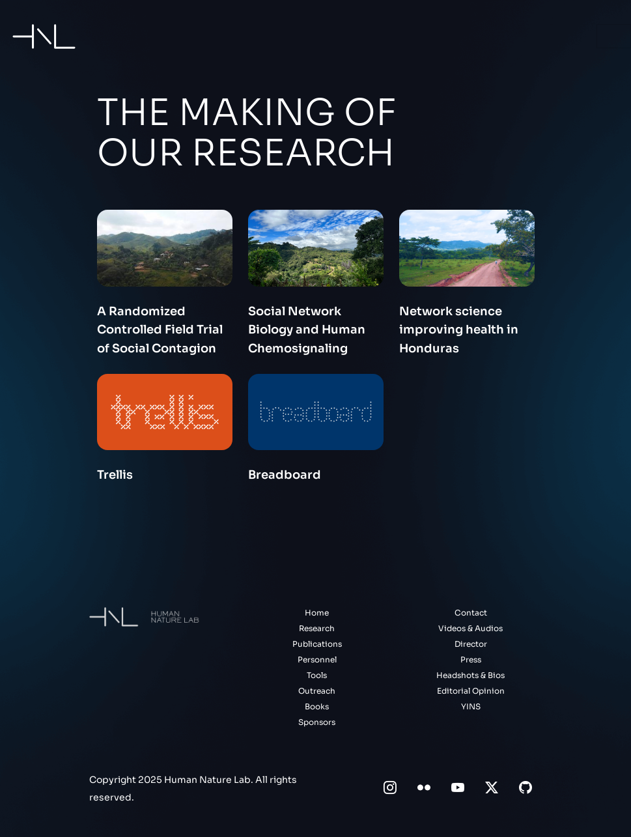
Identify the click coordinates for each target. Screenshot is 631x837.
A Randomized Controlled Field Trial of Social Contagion (160, 330)
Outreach (316, 691)
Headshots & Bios (470, 675)
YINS (471, 706)
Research (317, 628)
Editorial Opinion (471, 691)
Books (317, 706)
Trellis (115, 475)
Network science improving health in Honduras (458, 330)
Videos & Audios (470, 628)
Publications (317, 644)
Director (471, 644)
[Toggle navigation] (613, 36)
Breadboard (284, 475)
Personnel (317, 659)
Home (317, 612)
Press (470, 659)
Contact (471, 612)
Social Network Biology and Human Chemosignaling (306, 330)
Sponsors (316, 722)
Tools (317, 675)
